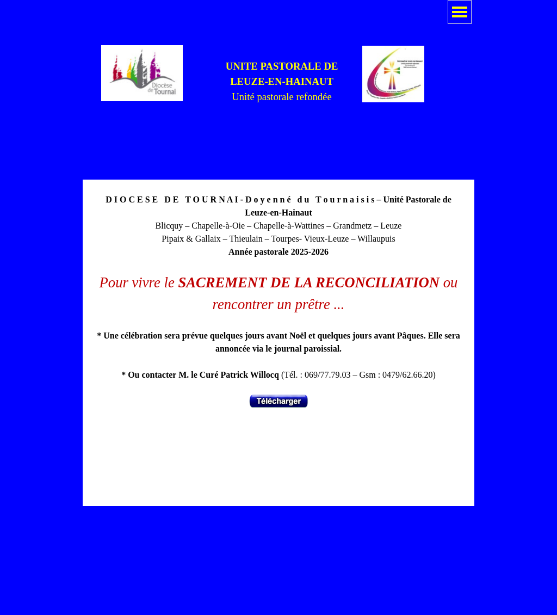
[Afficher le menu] (460, 12)
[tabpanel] (281, 81)
